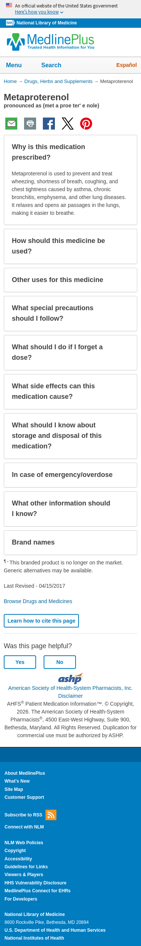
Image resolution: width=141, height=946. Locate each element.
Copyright (15, 850)
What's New (17, 781)
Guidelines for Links (26, 866)
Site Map (14, 789)
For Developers (21, 899)
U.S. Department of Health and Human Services (55, 930)
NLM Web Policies (24, 842)
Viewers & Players (24, 874)
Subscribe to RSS (30, 815)
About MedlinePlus (25, 773)
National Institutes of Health (34, 938)
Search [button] (56, 66)
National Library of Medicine (47, 23)
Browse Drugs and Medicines (38, 601)
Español (127, 65)
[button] (125, 152)
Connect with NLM (24, 827)
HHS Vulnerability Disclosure (36, 883)
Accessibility (18, 859)
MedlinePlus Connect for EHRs (38, 890)
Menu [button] (19, 66)
